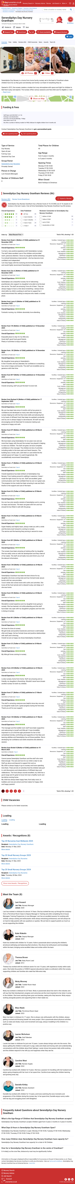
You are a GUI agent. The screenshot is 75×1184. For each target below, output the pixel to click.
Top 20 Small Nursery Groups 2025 (16, 855)
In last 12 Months (28, 220)
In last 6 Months (28, 217)
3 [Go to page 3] (11, 791)
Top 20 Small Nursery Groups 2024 (16, 869)
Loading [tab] (4, 820)
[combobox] (58, 10)
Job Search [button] (6, 1176)
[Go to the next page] (23, 791)
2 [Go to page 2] (7, 791)
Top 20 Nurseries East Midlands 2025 (17, 841)
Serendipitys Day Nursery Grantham (21, 844)
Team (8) (52, 42)
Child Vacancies (32, 42)
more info (32, 1163)
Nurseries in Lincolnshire (9, 10)
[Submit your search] (71, 9)
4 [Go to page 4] (15, 791)
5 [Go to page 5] (19, 791)
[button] (28, 3)
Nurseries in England (17, 8)
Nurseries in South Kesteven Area (25, 10)
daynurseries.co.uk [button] (9, 1182)
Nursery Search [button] (7, 1170)
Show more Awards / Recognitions (15, 883)
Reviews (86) (22, 42)
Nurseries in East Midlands (30, 8)
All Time (26, 214)
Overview (4, 42)
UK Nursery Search (6, 8)
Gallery (15, 42)
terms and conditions (56, 1161)
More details (5, 849)
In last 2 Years (27, 223)
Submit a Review (64, 198)
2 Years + (26, 225)
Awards (46, 42)
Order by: (4, 235)
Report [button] (18, 244)
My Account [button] (6, 1179)
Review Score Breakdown (21, 199)
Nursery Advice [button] (7, 1173)
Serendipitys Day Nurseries (10, 164)
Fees (9, 42)
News (40, 42)
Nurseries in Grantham (8, 11)
